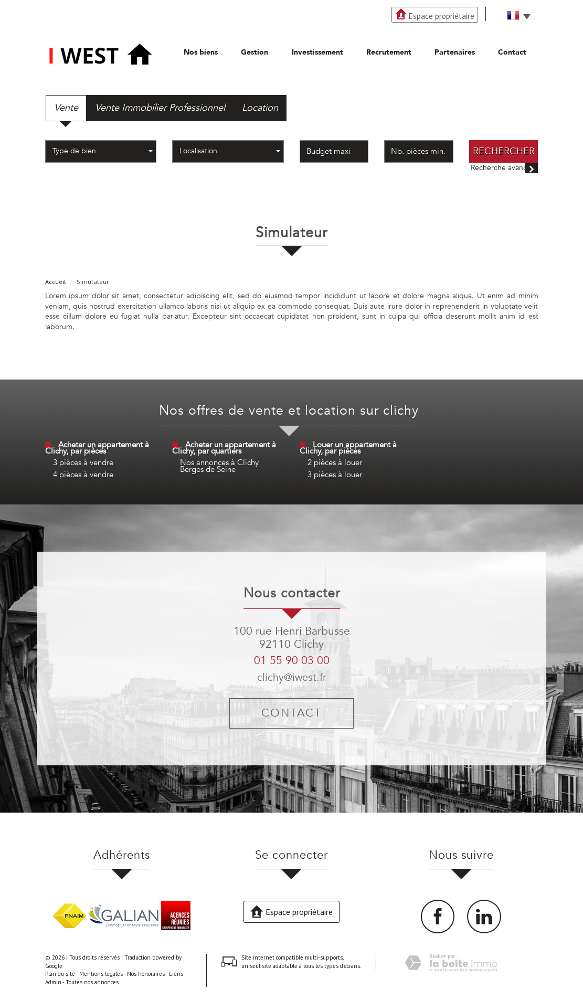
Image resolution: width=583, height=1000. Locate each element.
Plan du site (60, 973)
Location (260, 107)
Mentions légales (101, 973)
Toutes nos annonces (92, 982)
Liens (176, 973)
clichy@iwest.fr (291, 677)
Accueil (55, 282)
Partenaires (454, 52)
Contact (512, 52)
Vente (66, 107)
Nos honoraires (146, 973)
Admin (53, 982)
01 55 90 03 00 (292, 660)
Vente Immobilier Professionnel (160, 107)
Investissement (317, 52)
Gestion (254, 52)
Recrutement (388, 52)
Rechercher (504, 151)
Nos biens (201, 52)
